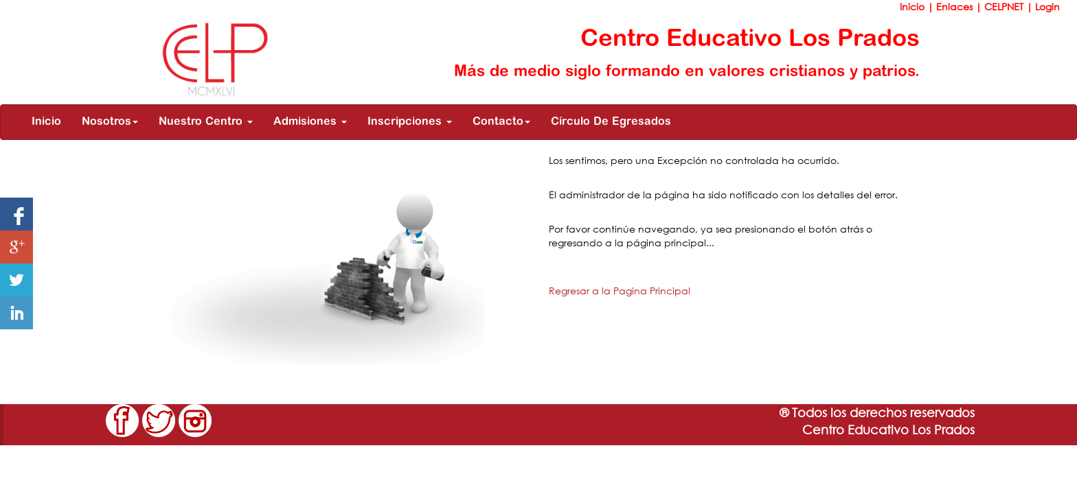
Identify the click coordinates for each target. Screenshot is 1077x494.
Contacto (501, 122)
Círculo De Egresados (611, 122)
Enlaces (955, 6)
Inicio (913, 6)
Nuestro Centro (206, 122)
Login (1047, 6)
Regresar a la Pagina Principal (619, 290)
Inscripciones (409, 122)
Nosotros (110, 122)
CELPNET (1005, 6)
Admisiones (310, 122)
